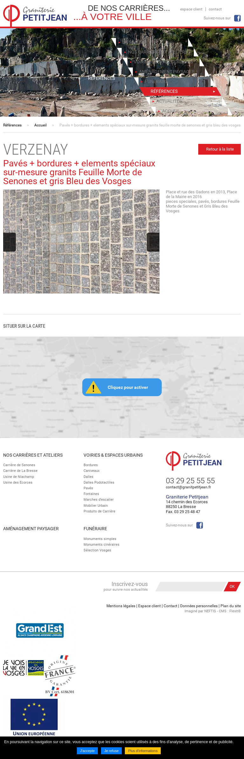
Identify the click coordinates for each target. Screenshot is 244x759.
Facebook (237, 18)
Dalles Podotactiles (99, 482)
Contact (215, 9)
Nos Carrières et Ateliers (33, 455)
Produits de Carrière (99, 511)
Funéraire (95, 528)
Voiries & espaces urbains (113, 455)
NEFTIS (210, 611)
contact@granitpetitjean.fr (188, 487)
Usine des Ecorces (17, 482)
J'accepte (87, 751)
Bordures (91, 465)
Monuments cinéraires (101, 545)
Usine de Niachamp (18, 477)
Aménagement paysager (31, 528)
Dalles (88, 477)
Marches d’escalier (99, 500)
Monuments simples (100, 539)
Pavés (88, 488)
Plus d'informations (143, 751)
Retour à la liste (220, 149)
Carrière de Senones (19, 465)
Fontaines (91, 494)
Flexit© (235, 611)
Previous (9, 242)
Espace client (191, 9)
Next (153, 242)
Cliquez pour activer (128, 387)
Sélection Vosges (97, 550)
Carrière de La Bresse (20, 471)
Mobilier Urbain (96, 506)
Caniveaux (91, 471)
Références (12, 125)
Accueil (40, 125)
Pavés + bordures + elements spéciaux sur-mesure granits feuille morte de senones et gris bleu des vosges (150, 125)
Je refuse (111, 751)
